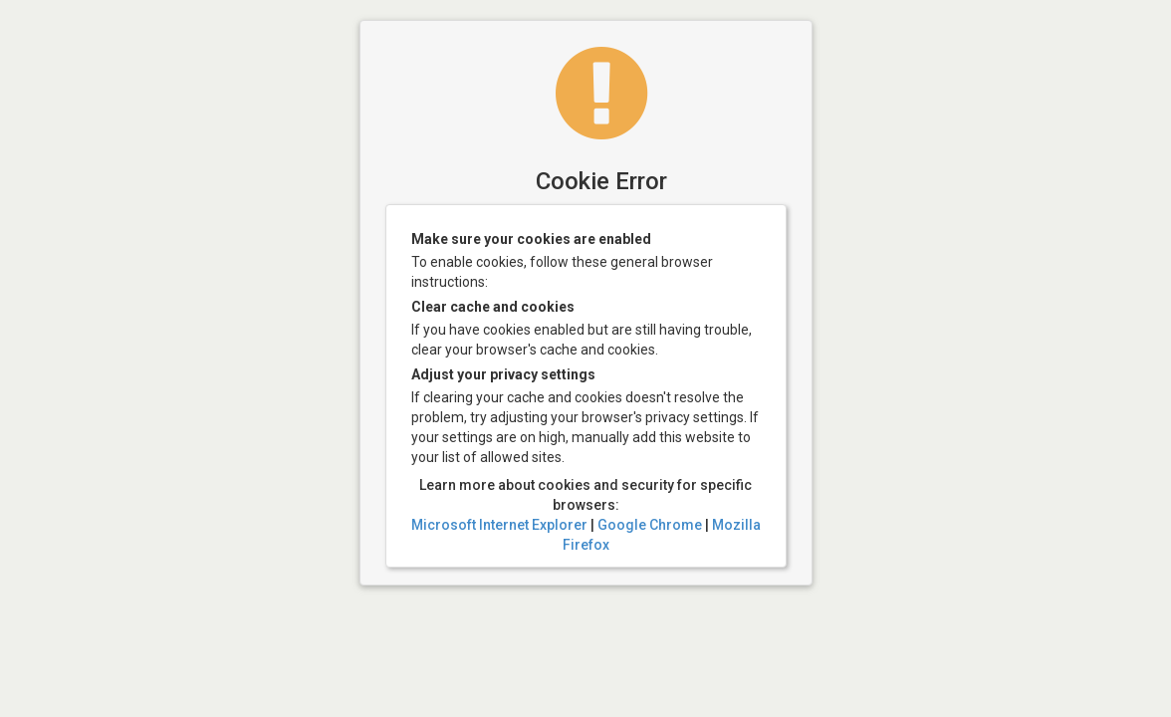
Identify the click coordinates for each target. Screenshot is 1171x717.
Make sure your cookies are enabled (531, 239)
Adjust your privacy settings (503, 374)
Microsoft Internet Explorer (499, 525)
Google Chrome (649, 525)
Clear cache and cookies (493, 307)
